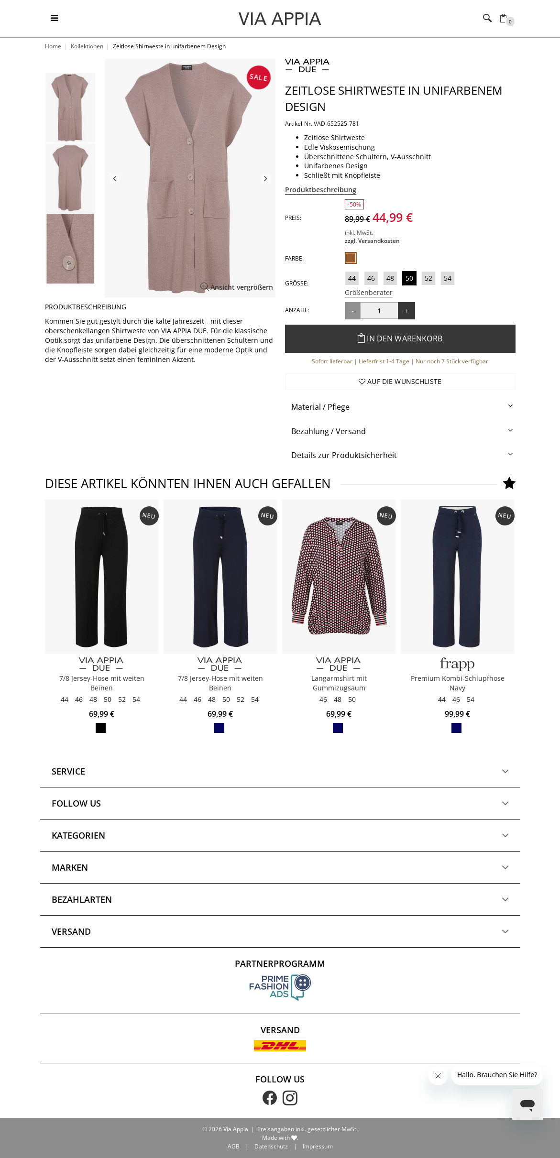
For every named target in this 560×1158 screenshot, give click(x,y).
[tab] (400, 407)
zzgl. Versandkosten (372, 241)
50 (409, 278)
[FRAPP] (458, 664)
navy (456, 728)
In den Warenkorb (400, 338)
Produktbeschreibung (320, 189)
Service (68, 838)
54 (447, 278)
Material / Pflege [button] (320, 407)
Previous (114, 178)
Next (266, 178)
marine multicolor (338, 728)
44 (352, 278)
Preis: (293, 218)
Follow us (76, 870)
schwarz (101, 728)
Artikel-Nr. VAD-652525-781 (322, 124)
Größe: (296, 283)
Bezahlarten (82, 966)
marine (219, 728)
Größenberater (369, 292)
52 (428, 278)
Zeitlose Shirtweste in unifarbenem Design (394, 98)
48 (390, 278)
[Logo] (280, 18)
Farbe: (294, 258)
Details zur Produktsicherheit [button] (344, 455)
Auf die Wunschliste (400, 381)
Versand (71, 998)
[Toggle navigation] (54, 18)
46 (371, 278)
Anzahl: (297, 310)
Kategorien (78, 902)
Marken (70, 934)
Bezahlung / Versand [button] (328, 431)
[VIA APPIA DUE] (102, 664)
